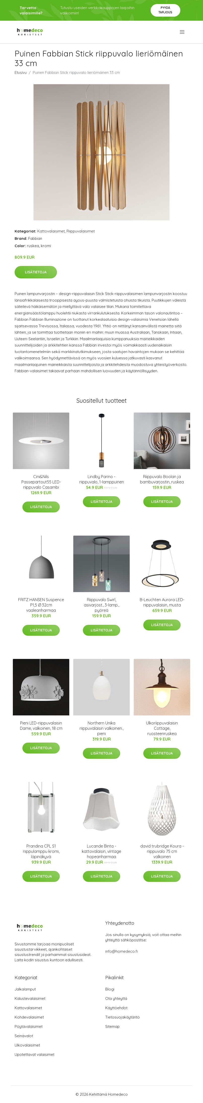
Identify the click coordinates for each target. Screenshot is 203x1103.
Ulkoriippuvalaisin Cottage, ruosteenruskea (162, 728)
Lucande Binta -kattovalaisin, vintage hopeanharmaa (101, 851)
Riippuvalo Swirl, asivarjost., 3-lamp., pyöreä (101, 605)
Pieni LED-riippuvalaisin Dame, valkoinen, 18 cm (41, 725)
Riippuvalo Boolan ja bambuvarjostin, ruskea (162, 479)
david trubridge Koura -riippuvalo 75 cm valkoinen (162, 851)
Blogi (109, 989)
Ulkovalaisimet (27, 1045)
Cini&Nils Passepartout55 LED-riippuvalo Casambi (41, 482)
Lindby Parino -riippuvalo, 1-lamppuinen (101, 479)
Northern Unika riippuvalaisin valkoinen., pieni (101, 728)
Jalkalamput (25, 989)
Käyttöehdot (116, 1007)
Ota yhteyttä (116, 998)
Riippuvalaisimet (80, 231)
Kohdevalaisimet (29, 1017)
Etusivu (21, 72)
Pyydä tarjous (165, 10)
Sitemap (112, 1026)
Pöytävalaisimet (29, 1026)
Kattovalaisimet (51, 231)
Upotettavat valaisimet (34, 1054)
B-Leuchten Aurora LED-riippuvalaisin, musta (162, 602)
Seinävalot (24, 1035)
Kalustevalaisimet (30, 998)
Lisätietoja (36, 272)
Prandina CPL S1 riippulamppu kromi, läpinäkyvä (41, 851)
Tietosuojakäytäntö (122, 1017)
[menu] (182, 32)
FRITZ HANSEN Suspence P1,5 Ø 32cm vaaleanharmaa (41, 605)
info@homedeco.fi (121, 951)
